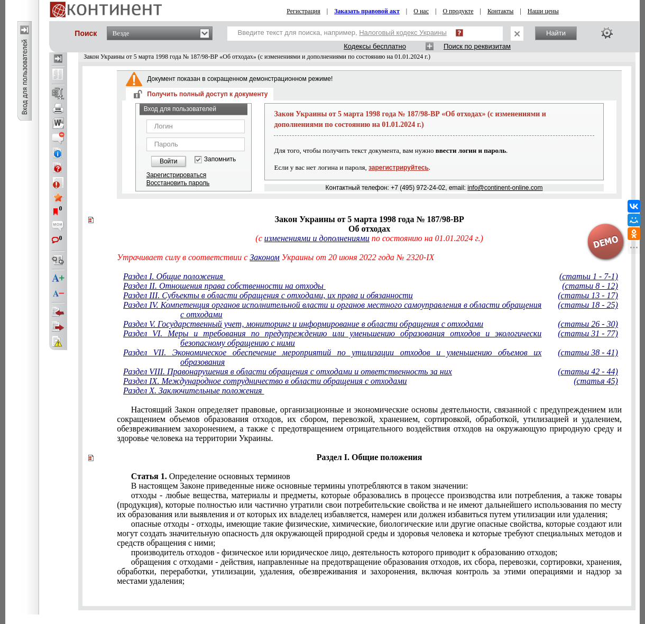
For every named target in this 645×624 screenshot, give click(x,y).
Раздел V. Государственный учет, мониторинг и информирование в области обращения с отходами (303, 323)
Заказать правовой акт (367, 11)
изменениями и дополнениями (317, 238)
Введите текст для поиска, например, (342, 32)
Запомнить (220, 159)
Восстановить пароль (178, 183)
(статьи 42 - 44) (588, 371)
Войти (169, 161)
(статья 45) (596, 381)
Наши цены (543, 11)
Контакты (500, 11)
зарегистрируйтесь (398, 167)
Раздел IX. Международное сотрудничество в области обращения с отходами (265, 381)
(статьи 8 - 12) (590, 285)
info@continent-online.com (504, 187)
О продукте (458, 11)
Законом (264, 257)
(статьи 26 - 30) (588, 323)
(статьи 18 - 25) (588, 304)
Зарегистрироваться (176, 175)
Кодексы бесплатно (375, 46)
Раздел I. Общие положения (174, 276)
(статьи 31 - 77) (588, 333)
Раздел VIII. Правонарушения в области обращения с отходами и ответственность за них (287, 371)
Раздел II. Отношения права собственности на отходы (224, 285)
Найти (556, 33)
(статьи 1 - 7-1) (588, 276)
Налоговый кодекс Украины (403, 32)
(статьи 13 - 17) (588, 295)
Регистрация (303, 11)
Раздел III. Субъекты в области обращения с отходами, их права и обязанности (268, 295)
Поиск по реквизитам (477, 46)
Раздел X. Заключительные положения (193, 390)
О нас (421, 11)
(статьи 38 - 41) (588, 352)
